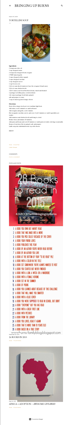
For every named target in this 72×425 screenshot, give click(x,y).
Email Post (16, 144)
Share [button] (10, 144)
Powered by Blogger (36, 419)
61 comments (17, 407)
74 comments (17, 340)
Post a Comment (14, 157)
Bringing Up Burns (32, 5)
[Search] (62, 5)
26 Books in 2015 (18, 337)
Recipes (15, 147)
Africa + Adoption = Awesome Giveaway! (32, 403)
